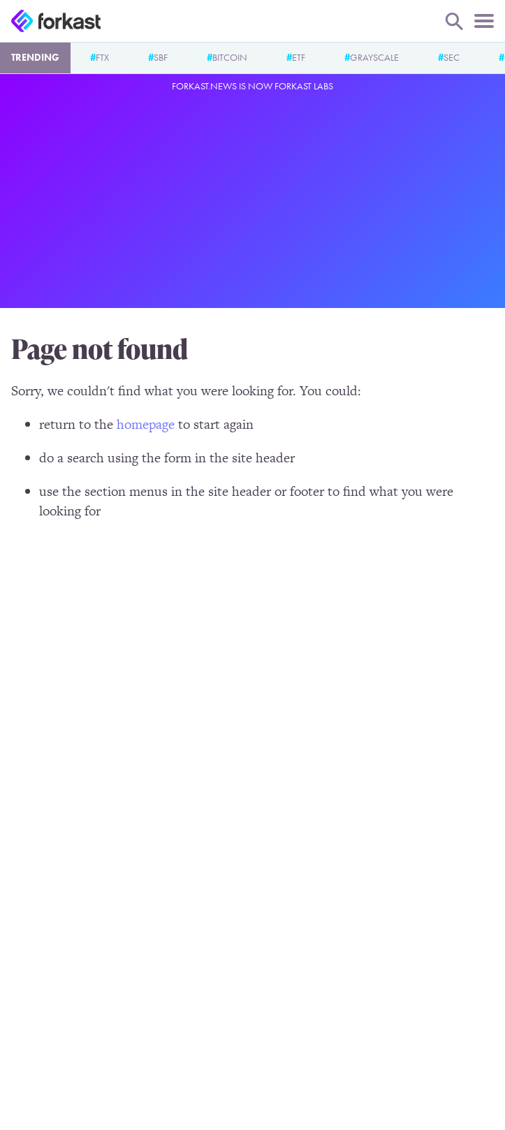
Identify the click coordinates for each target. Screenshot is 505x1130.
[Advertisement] (252, 197)
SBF (161, 57)
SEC (452, 57)
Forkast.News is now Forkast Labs (252, 86)
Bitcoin (229, 57)
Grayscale (374, 57)
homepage (146, 424)
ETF (298, 57)
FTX (102, 57)
